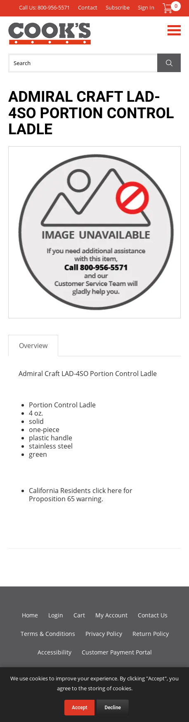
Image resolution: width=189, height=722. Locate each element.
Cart (79, 615)
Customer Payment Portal (117, 652)
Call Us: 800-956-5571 (44, 7)
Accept (79, 707)
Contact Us (153, 615)
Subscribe (118, 7)
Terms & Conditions (48, 634)
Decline (112, 707)
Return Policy (150, 634)
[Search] (94, 63)
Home (30, 615)
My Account (111, 615)
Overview (33, 345)
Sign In (146, 7)
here (114, 490)
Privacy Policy (103, 634)
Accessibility (54, 652)
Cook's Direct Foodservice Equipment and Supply (49, 38)
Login (55, 615)
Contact (87, 7)
